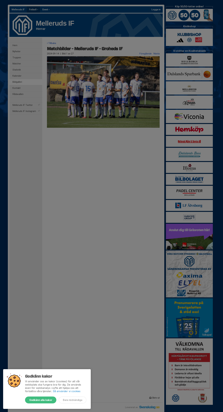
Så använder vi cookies (66, 391)
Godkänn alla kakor (40, 400)
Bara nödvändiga (72, 400)
